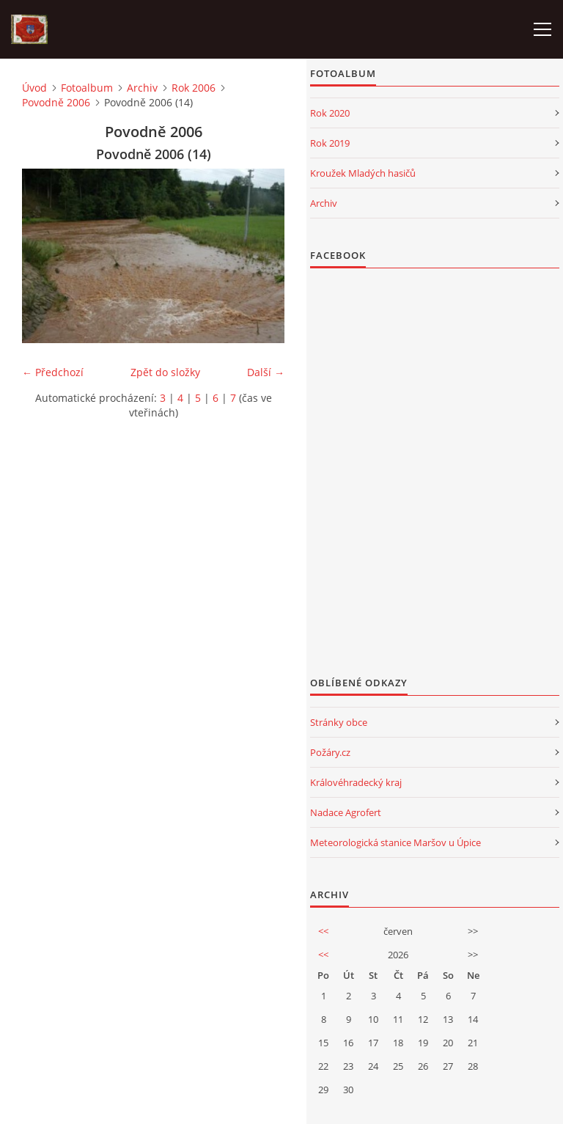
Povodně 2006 (56, 102)
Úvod (34, 88)
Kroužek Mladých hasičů (363, 173)
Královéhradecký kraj (356, 782)
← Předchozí (53, 372)
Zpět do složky (165, 372)
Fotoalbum (87, 88)
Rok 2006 (194, 88)
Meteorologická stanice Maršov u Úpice (395, 842)
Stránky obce (338, 722)
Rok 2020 (330, 113)
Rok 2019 (330, 143)
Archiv (142, 88)
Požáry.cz (330, 752)
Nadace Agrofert (345, 812)
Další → (265, 372)
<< (323, 931)
